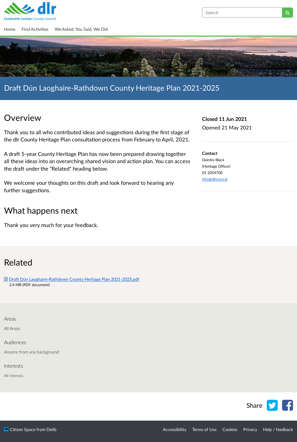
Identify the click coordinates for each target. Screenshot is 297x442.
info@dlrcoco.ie (214, 179)
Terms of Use (204, 429)
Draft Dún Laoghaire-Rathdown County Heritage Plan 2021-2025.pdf (71, 279)
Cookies (229, 429)
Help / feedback (278, 429)
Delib (51, 429)
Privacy (250, 429)
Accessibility (174, 429)
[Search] (287, 12)
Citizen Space (22, 429)
